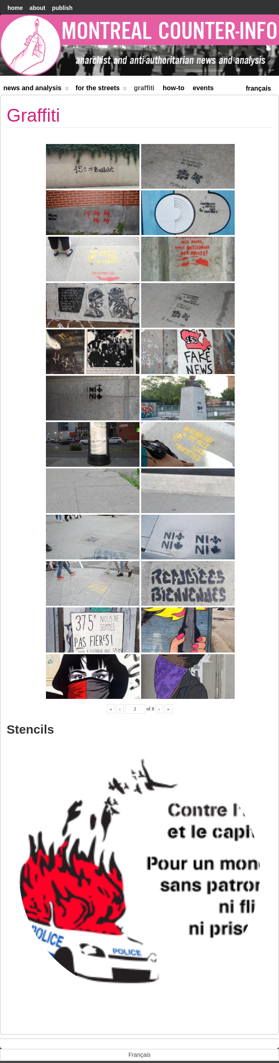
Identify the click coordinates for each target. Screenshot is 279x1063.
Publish (62, 8)
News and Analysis (36, 89)
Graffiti (144, 87)
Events (203, 87)
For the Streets (101, 89)
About (37, 8)
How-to (173, 87)
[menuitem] (258, 87)
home (15, 8)
